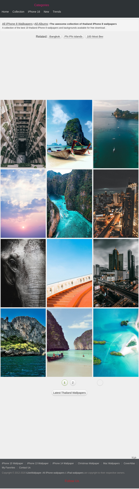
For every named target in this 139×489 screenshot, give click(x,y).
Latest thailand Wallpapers (69, 392)
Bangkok (55, 36)
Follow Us (72, 481)
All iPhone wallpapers (53, 473)
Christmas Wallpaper (88, 463)
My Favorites (8, 467)
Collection (18, 11)
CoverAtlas (129, 463)
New (46, 11)
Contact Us (25, 467)
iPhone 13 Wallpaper (38, 463)
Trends (57, 11)
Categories (41, 5)
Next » (100, 383)
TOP (133, 457)
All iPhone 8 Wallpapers (17, 23)
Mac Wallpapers (111, 463)
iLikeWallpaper (33, 473)
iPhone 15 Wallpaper (12, 463)
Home (5, 11)
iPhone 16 (34, 11)
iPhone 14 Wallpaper (63, 463)
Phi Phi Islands (73, 36)
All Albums (41, 23)
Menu (135, 12)
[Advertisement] (69, 71)
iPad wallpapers (75, 473)
